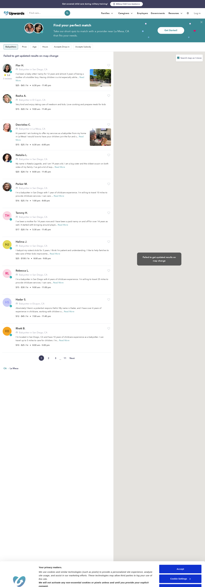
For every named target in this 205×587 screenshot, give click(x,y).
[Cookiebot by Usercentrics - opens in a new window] (19, 581)
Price (24, 46)
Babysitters (10, 46)
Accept (180, 545)
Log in (197, 13)
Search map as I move (191, 58)
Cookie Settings (180, 555)
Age (34, 46)
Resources (176, 13)
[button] (108, 65)
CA (5, 368)
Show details (45, 581)
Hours (45, 46)
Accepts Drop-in (61, 46)
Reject (180, 565)
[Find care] (49, 13)
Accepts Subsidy (83, 46)
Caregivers (125, 13)
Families (107, 13)
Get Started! (170, 30)
